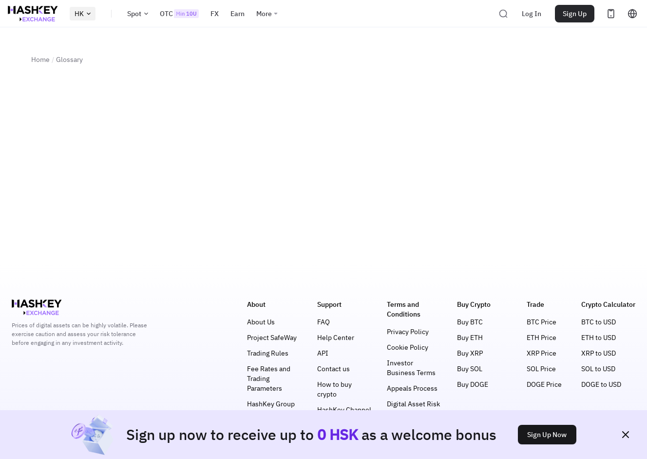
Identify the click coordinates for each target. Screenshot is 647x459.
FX (214, 13)
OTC (179, 13)
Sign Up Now (547, 434)
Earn (237, 13)
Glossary (69, 59)
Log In (531, 13)
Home (40, 59)
